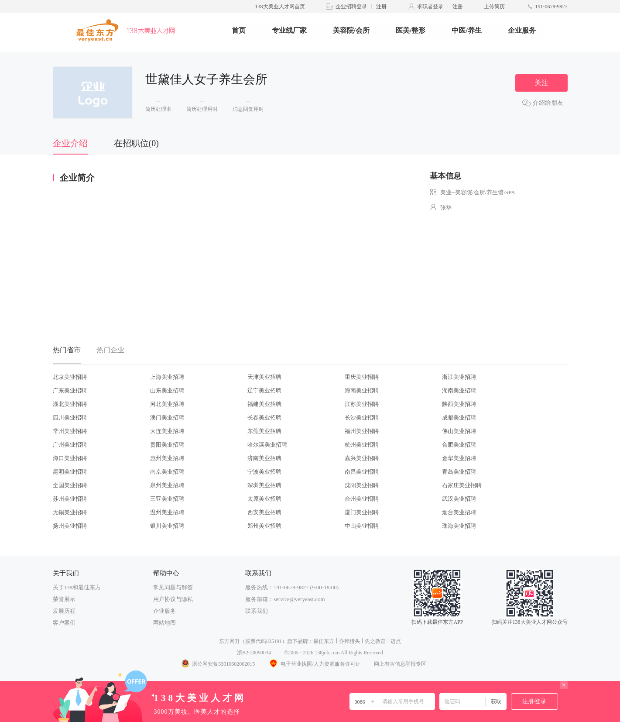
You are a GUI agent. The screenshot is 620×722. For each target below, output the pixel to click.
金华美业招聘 (459, 458)
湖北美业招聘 (70, 404)
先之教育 (375, 641)
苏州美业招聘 (70, 498)
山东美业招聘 (167, 390)
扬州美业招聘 (70, 526)
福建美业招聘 (264, 404)
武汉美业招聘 (459, 498)
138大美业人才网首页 (280, 6)
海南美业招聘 (362, 390)
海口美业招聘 (70, 458)
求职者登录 (430, 6)
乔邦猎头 (349, 641)
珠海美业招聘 (459, 526)
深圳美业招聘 (264, 485)
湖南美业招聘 (459, 390)
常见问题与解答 (173, 587)
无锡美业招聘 (70, 512)
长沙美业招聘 (362, 417)
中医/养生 (466, 30)
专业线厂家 (289, 30)
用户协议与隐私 (173, 599)
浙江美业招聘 (459, 377)
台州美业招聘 (362, 498)
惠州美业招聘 (167, 458)
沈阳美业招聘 (362, 485)
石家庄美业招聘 (462, 485)
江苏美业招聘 (362, 404)
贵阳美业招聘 (167, 444)
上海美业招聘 (167, 377)
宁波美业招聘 (264, 471)
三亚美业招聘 (167, 498)
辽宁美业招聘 (264, 390)
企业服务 (522, 30)
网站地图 (164, 622)
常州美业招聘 (70, 431)
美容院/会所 (351, 30)
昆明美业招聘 (70, 471)
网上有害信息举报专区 (400, 664)
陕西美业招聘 (459, 404)
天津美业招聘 (264, 377)
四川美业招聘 (70, 417)
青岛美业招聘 (459, 471)
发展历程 (64, 611)
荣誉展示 (64, 599)
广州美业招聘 (70, 444)
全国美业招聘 (70, 485)
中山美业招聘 (362, 526)
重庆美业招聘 (362, 377)
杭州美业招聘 (362, 444)
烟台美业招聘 (459, 512)
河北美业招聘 (167, 404)
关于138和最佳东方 (77, 587)
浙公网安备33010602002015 (218, 664)
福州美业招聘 (362, 431)
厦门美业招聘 (362, 512)
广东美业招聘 (70, 390)
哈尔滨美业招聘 (267, 444)
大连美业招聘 (167, 431)
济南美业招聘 (264, 458)
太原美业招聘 (264, 498)
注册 (381, 6)
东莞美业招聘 (264, 431)
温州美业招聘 (167, 512)
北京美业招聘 (70, 377)
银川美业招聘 (167, 526)
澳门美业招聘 (167, 417)
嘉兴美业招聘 (362, 458)
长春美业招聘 (264, 417)
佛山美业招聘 (459, 431)
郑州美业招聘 (264, 526)
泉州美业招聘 (167, 485)
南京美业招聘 (167, 471)
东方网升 (229, 641)
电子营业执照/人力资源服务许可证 (314, 664)
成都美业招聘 (459, 417)
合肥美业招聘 (459, 444)
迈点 (395, 641)
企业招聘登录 (351, 6)
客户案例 (64, 622)
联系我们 (256, 611)
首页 (239, 30)
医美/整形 (410, 30)
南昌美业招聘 (362, 471)
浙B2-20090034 (254, 653)
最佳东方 (323, 641)
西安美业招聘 (264, 512)
